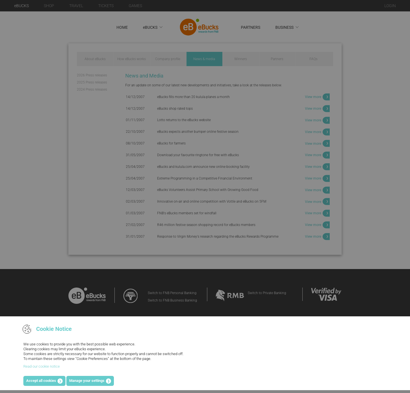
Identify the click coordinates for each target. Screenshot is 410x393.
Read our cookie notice (41, 366)
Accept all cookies (41, 380)
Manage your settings (86, 380)
